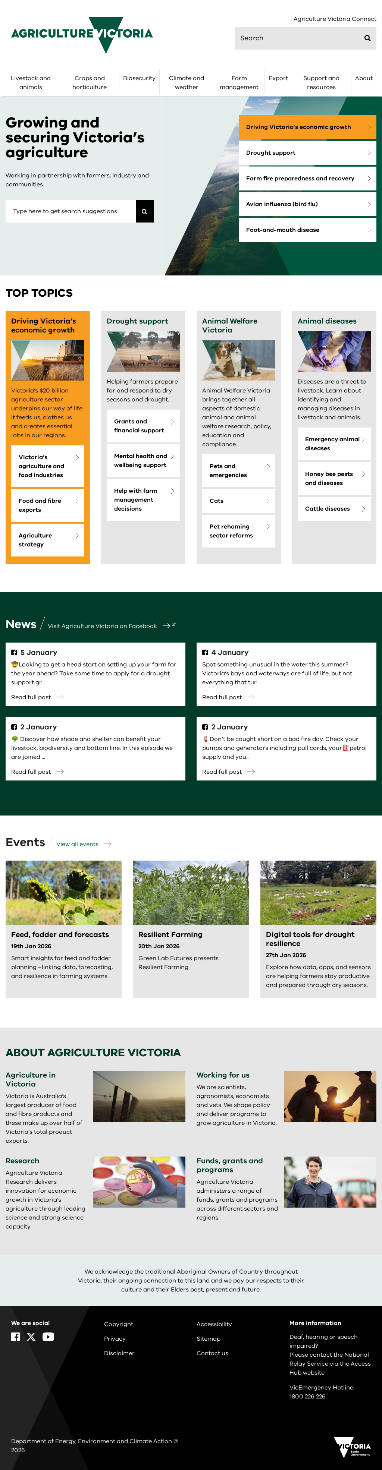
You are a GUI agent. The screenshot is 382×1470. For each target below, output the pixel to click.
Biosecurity (139, 78)
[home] (82, 35)
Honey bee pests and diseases (329, 478)
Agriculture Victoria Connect (335, 19)
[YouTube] (48, 1336)
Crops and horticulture (89, 82)
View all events (84, 844)
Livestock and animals (31, 82)
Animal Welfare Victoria (229, 325)
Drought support (270, 153)
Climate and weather (186, 82)
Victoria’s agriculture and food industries (41, 466)
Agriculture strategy (35, 540)
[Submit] (367, 38)
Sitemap (208, 1339)
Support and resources (321, 82)
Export (278, 78)
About (364, 78)
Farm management (239, 82)
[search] (305, 38)
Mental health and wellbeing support (140, 460)
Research (22, 1161)
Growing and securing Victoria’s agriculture (75, 137)
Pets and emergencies (228, 470)
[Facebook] (15, 1336)
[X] (31, 1336)
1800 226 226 (307, 1396)
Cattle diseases (327, 509)
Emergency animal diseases (332, 443)
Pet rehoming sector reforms (231, 531)
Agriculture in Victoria (31, 1079)
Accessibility (214, 1324)
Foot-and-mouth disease (282, 230)
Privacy (115, 1339)
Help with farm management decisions (135, 500)
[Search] (145, 211)
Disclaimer (119, 1353)
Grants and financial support (139, 426)
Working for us (223, 1075)
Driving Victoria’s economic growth (298, 127)
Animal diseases (327, 321)
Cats (216, 501)
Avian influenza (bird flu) (282, 204)
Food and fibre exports (40, 505)
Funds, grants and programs (230, 1165)
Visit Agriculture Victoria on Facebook (109, 626)
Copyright (118, 1324)
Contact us (212, 1353)
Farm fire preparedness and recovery (300, 178)
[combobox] (71, 211)
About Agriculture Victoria (93, 1052)
